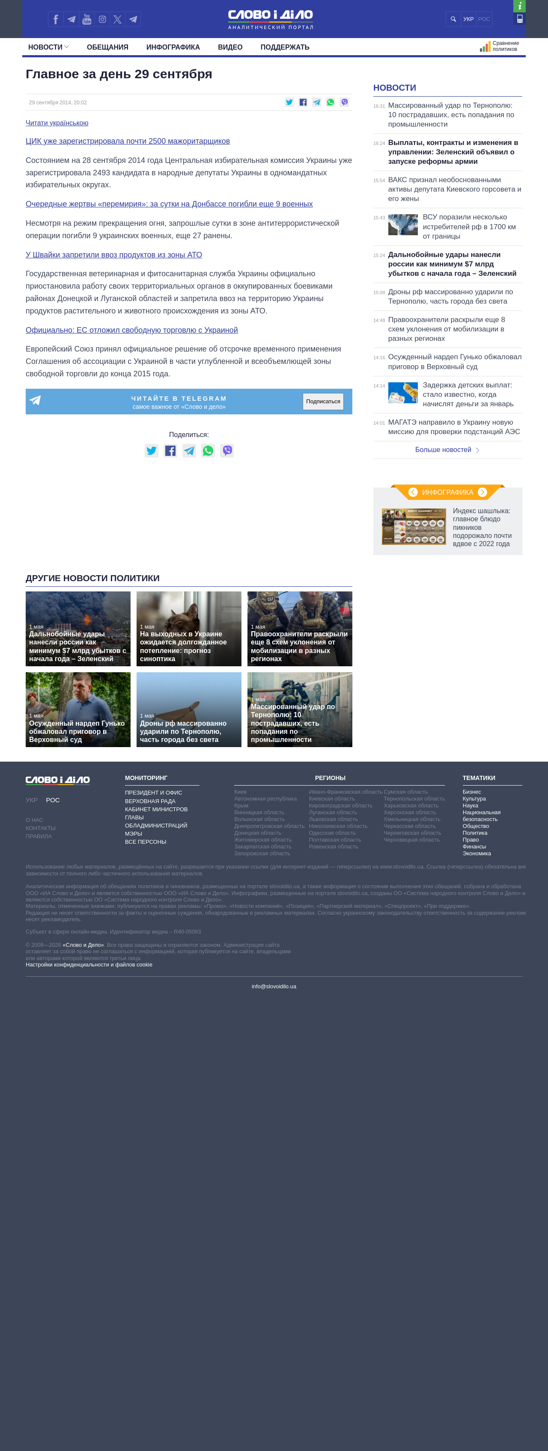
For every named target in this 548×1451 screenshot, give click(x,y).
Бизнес (472, 1000)
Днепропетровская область (269, 1034)
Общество (476, 1034)
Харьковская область (411, 1014)
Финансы (474, 1055)
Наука (470, 1014)
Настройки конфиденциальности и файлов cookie (89, 1173)
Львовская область (333, 1027)
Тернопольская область (414, 1007)
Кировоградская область (341, 1014)
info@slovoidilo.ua (274, 1194)
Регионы (330, 986)
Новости (48, 47)
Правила (39, 1044)
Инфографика (173, 47)
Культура (474, 1007)
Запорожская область (262, 1061)
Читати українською (57, 123)
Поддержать (285, 47)
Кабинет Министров (156, 1017)
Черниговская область (412, 1041)
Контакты (41, 1036)
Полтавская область (335, 1048)
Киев (240, 1000)
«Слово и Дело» (83, 1153)
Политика (475, 1041)
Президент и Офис (153, 1001)
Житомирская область (263, 1048)
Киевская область (332, 1007)
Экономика (477, 1061)
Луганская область (333, 1020)
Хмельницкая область (412, 1027)
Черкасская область (409, 1034)
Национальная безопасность (482, 1024)
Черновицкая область (412, 1048)
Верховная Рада (150, 1009)
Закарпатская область (263, 1055)
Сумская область (406, 1000)
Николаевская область (338, 1034)
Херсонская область (410, 1020)
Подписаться (323, 401)
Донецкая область (257, 1041)
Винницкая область (259, 1020)
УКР (468, 19)
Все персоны (146, 1050)
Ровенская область (333, 1055)
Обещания (107, 47)
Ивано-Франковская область (346, 1000)
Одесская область (332, 1041)
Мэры (133, 1042)
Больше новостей (447, 556)
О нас (34, 1028)
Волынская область (259, 1027)
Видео (230, 47)
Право (471, 1048)
